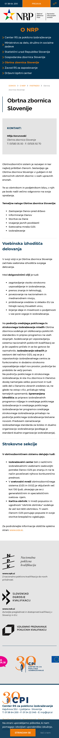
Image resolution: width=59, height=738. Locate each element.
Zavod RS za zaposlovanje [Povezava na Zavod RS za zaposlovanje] (21, 67)
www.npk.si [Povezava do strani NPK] (8, 573)
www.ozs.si (16, 530)
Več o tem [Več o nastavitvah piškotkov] (45, 732)
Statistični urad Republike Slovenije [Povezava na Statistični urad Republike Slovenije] (27, 51)
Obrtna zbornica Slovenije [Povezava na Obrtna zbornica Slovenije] (22, 62)
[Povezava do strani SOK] (16, 595)
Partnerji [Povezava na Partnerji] (34, 86)
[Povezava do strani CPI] (29, 664)
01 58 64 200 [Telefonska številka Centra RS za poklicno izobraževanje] (11, 712)
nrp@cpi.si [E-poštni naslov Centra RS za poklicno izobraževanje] (47, 712)
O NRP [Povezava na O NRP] (23, 86)
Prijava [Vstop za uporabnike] (36, 3)
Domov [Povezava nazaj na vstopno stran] (12, 86)
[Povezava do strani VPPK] (24, 628)
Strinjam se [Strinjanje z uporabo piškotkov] (23, 732)
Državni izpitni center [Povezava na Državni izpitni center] (18, 73)
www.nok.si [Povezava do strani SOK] (8, 609)
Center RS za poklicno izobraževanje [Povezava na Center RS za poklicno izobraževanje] (28, 37)
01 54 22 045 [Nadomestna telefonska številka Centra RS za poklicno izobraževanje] (29, 712)
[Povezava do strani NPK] (19, 560)
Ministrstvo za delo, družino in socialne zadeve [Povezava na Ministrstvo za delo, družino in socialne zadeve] (29, 44)
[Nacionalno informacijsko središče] (29, 15)
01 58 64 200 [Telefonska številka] (11, 3)
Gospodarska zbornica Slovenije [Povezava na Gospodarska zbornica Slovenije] (25, 57)
